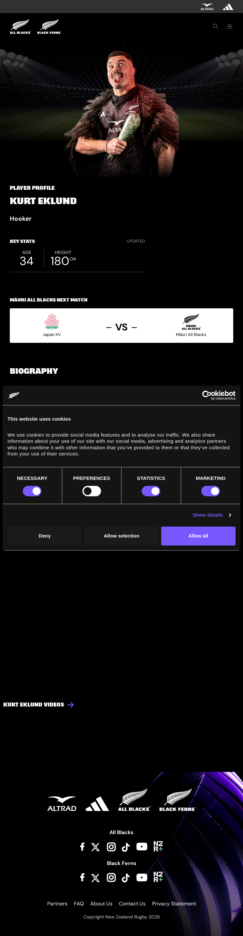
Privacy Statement (174, 903)
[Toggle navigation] (229, 26)
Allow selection (121, 535)
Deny (45, 535)
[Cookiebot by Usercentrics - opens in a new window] (207, 395)
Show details (208, 515)
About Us (101, 903)
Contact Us (132, 903)
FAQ (79, 903)
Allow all (198, 535)
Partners (57, 903)
